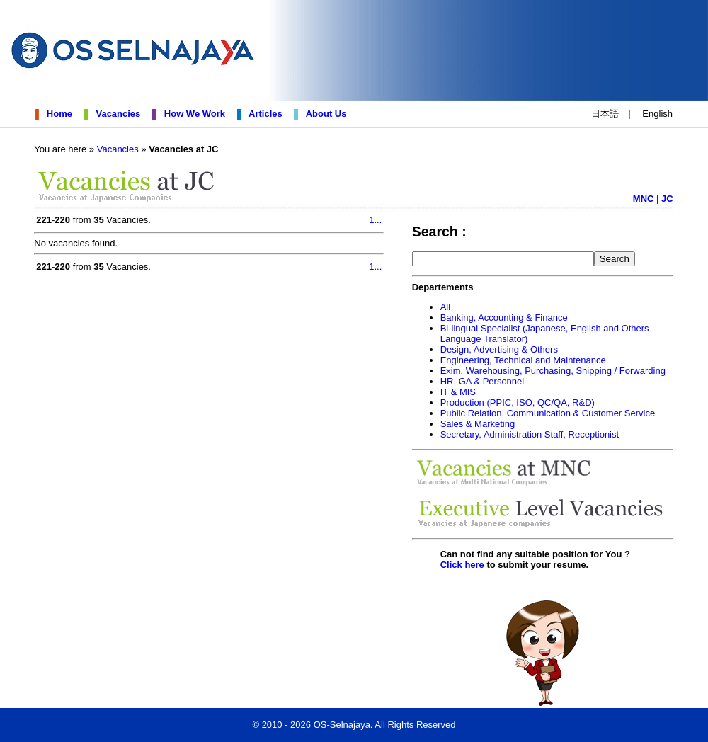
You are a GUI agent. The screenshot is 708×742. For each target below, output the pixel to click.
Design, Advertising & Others (499, 349)
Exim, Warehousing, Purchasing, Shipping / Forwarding (553, 370)
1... (375, 220)
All (445, 307)
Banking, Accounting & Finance (504, 317)
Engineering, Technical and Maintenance (523, 360)
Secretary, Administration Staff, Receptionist (529, 434)
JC (667, 198)
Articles (263, 113)
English (657, 113)
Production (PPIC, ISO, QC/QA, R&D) (517, 402)
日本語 (605, 113)
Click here (462, 564)
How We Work (192, 113)
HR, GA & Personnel (482, 381)
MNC (643, 198)
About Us (324, 113)
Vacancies (115, 113)
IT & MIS (458, 392)
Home (57, 113)
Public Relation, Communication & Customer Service (547, 413)
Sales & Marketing (477, 423)
